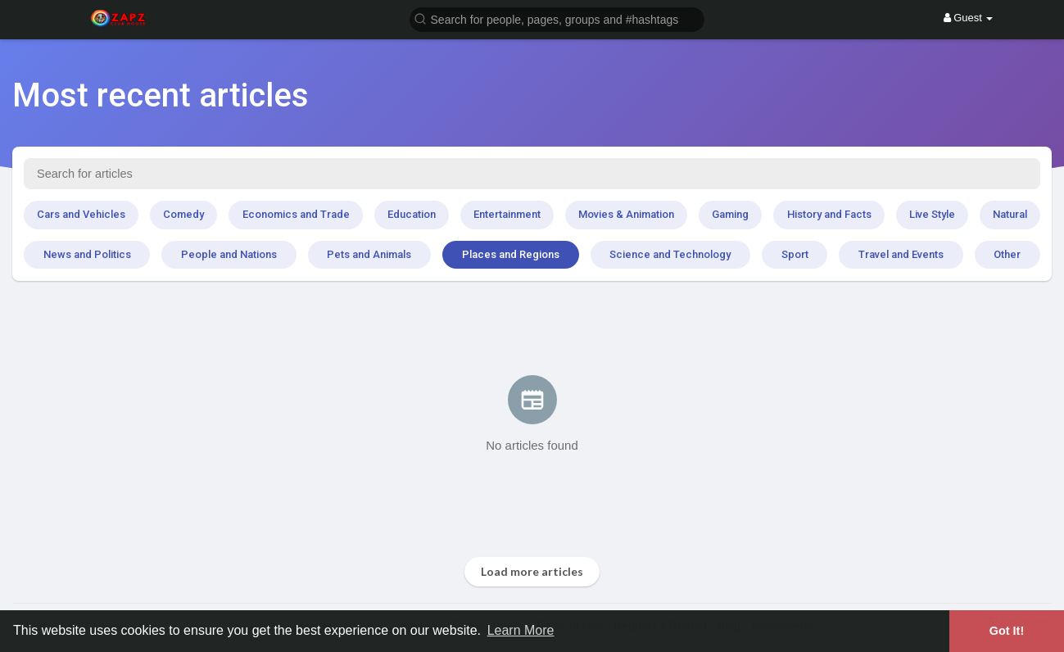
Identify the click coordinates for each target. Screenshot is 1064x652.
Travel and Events (901, 254)
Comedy (183, 214)
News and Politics (87, 254)
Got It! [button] (1006, 630)
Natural (1010, 214)
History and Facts (829, 214)
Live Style (932, 214)
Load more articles (532, 571)
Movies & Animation (626, 214)
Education (411, 214)
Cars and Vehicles (81, 214)
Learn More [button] (521, 630)
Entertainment (507, 214)
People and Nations (229, 254)
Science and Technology (670, 254)
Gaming (730, 214)
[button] (557, 18)
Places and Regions (510, 254)
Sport (794, 254)
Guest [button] (969, 17)
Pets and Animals (369, 254)
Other (1007, 254)
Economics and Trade (296, 214)
